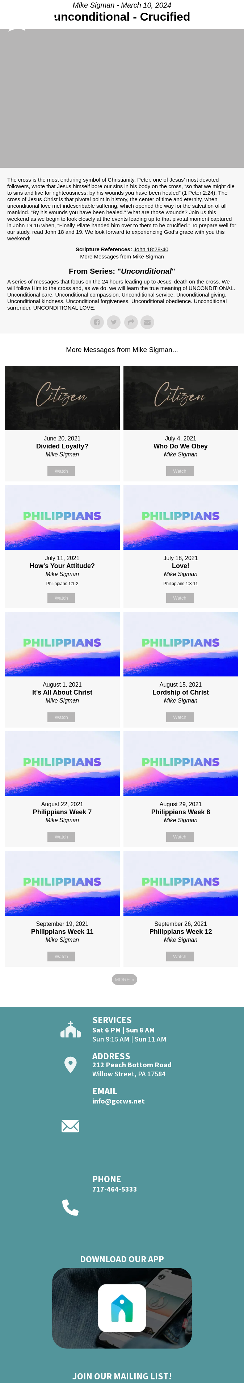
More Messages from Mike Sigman (122, 256)
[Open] (230, 24)
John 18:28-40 (151, 249)
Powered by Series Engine (122, 999)
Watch (61, 471)
